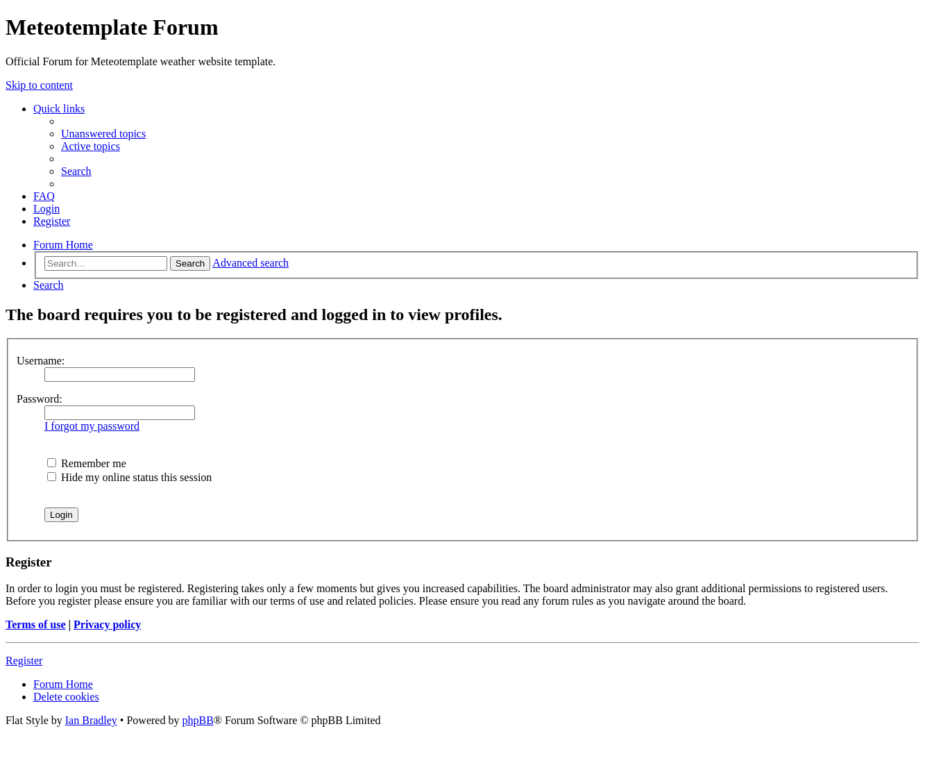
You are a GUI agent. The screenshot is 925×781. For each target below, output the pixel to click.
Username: (41, 361)
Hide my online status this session (129, 477)
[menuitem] (103, 134)
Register (24, 660)
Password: (39, 399)
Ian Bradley (91, 720)
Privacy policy (107, 624)
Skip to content (39, 85)
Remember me (86, 463)
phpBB (197, 720)
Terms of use (36, 624)
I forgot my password (91, 426)
